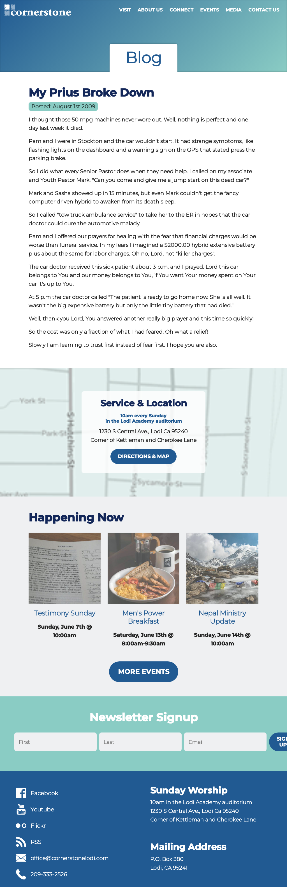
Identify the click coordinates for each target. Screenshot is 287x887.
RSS (36, 842)
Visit (125, 10)
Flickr (38, 825)
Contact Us (263, 10)
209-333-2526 (49, 874)
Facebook (44, 793)
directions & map (143, 456)
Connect (181, 10)
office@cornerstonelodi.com (69, 858)
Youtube (42, 809)
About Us (150, 10)
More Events (143, 672)
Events (209, 10)
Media (233, 10)
